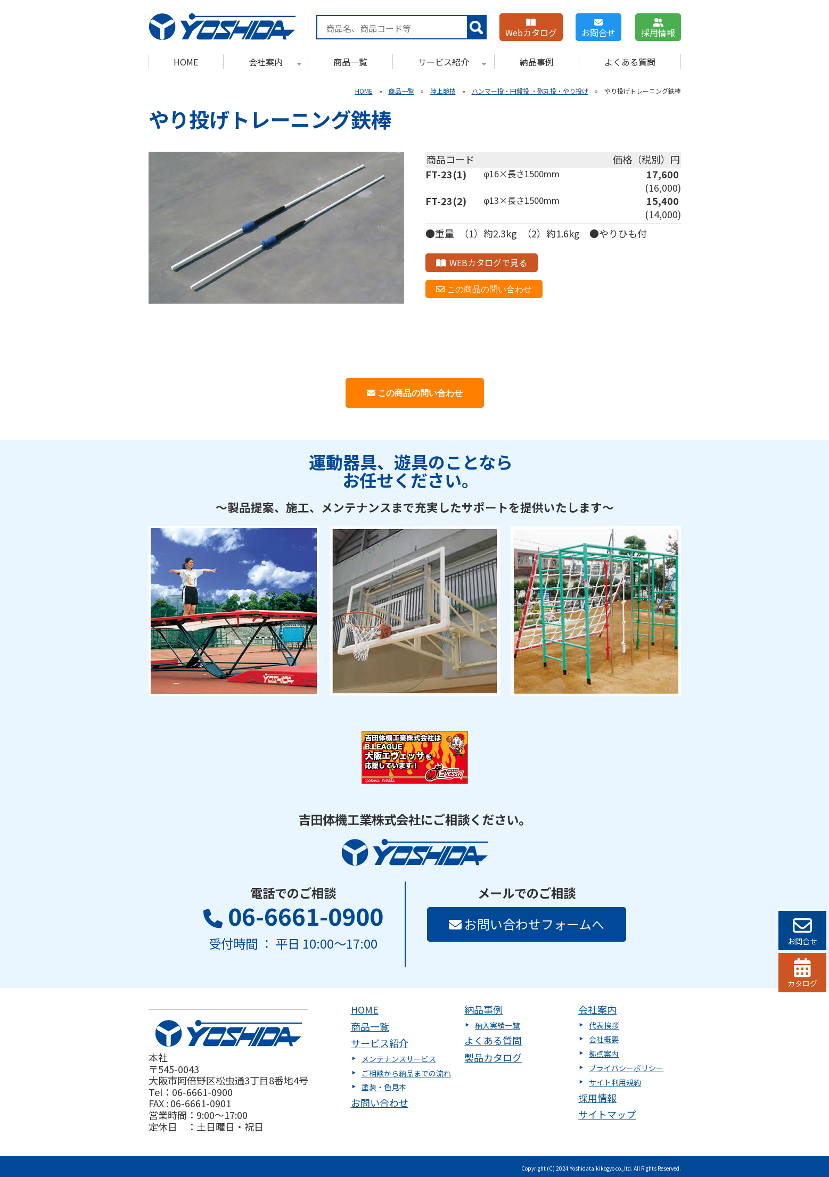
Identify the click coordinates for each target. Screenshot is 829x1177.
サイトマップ (607, 1114)
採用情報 (658, 28)
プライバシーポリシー (626, 1068)
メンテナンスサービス (399, 1058)
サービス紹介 (452, 61)
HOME (186, 61)
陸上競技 (443, 90)
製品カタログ (493, 1057)
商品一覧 (350, 61)
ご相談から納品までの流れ (406, 1073)
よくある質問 (629, 61)
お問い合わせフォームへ (526, 924)
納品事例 (537, 61)
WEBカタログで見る (481, 262)
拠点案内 (604, 1053)
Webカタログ (531, 28)
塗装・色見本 (384, 1087)
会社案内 (275, 61)
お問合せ (598, 28)
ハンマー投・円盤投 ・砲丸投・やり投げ (530, 90)
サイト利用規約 (615, 1082)
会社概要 (604, 1039)
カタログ (802, 973)
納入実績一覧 (497, 1025)
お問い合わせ (379, 1102)
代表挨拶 (604, 1025)
